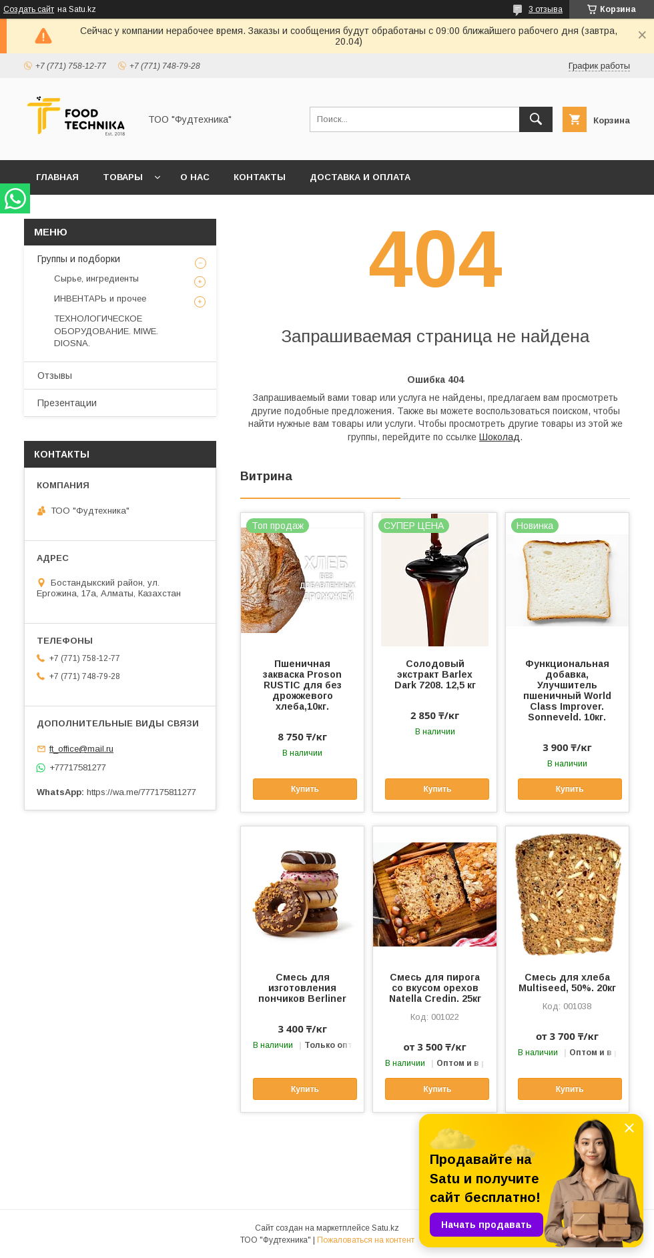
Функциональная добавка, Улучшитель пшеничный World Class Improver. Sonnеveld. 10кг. (567, 690)
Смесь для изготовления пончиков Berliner (302, 988)
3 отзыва (546, 9)
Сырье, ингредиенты (96, 278)
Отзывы (54, 375)
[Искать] (536, 119)
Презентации (67, 403)
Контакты (260, 177)
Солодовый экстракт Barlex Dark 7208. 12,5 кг (435, 674)
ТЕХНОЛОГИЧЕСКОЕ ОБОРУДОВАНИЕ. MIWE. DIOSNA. (106, 330)
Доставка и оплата (360, 177)
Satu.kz (385, 1228)
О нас (195, 177)
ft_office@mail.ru (81, 749)
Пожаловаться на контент (365, 1240)
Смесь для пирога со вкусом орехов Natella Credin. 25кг (435, 988)
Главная (57, 177)
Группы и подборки (78, 258)
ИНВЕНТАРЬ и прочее (100, 298)
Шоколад (499, 437)
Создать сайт (28, 9)
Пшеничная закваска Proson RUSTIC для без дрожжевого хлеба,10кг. (302, 685)
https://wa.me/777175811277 (141, 792)
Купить (305, 789)
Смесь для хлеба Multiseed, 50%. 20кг (567, 982)
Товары (123, 177)
